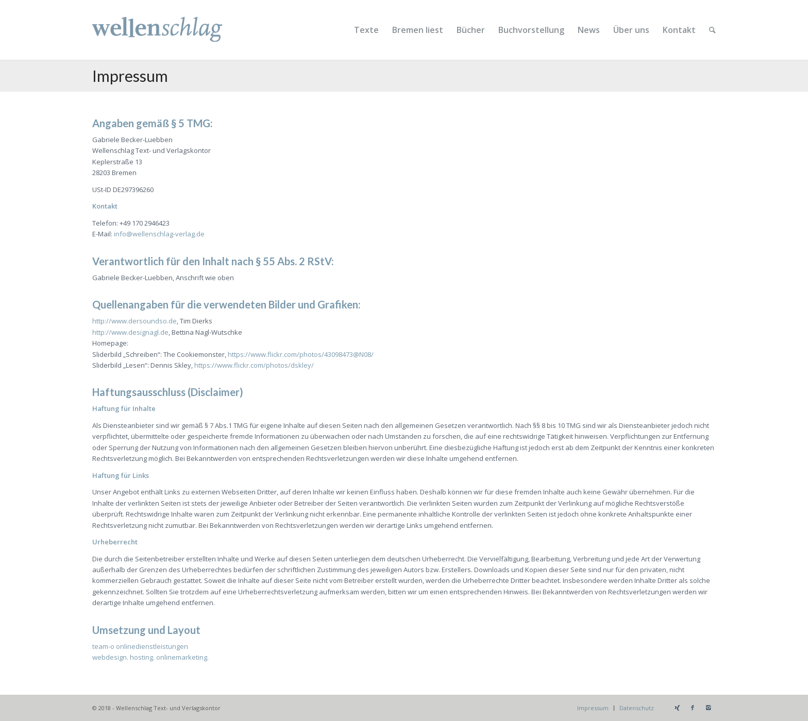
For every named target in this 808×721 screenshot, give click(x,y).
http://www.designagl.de (130, 332)
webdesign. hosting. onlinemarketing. (150, 657)
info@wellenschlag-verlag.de (159, 233)
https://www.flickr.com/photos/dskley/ (254, 365)
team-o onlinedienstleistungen (140, 646)
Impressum (130, 75)
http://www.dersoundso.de (134, 320)
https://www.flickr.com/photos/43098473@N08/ (301, 354)
